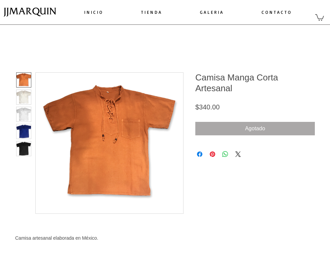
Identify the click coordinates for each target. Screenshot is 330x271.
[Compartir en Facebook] (200, 154)
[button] (319, 17)
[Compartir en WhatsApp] (225, 154)
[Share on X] (238, 154)
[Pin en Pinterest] (212, 154)
